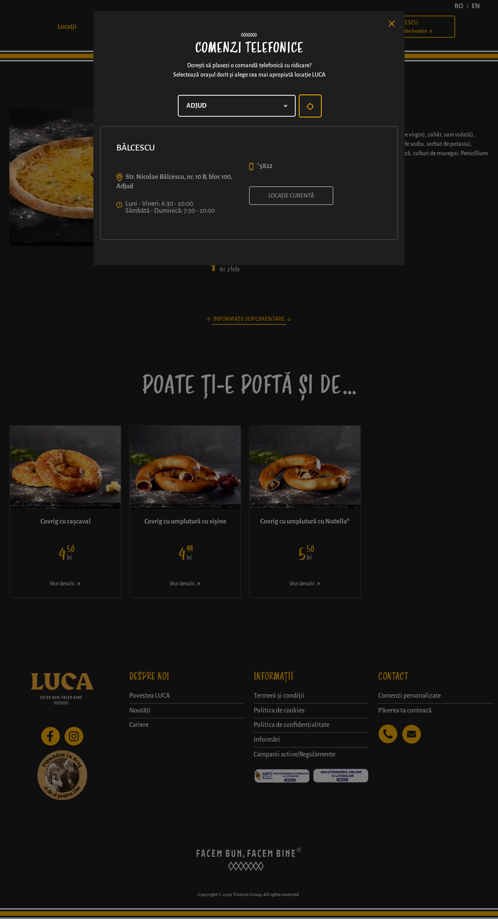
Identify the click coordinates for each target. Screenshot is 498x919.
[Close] (391, 23)
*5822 (264, 166)
